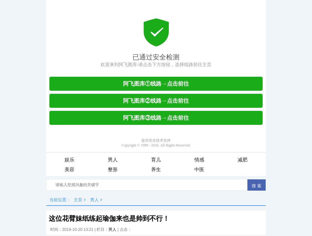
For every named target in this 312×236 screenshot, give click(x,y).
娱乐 (69, 159)
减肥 (242, 159)
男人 (113, 159)
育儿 (156, 159)
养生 (156, 169)
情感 (199, 159)
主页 (78, 199)
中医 (199, 169)
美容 (69, 169)
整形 (113, 169)
